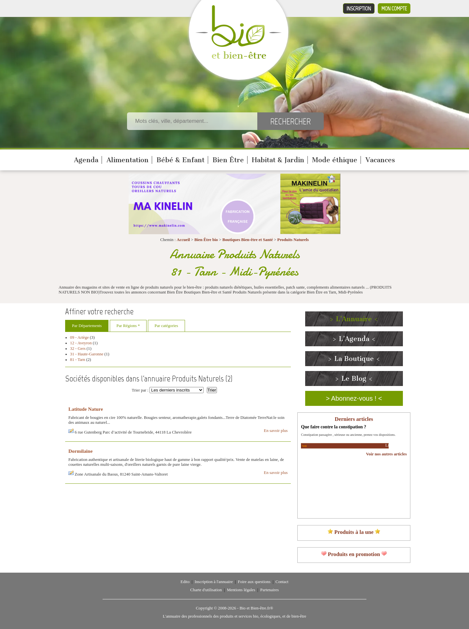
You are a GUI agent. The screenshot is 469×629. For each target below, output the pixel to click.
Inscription (359, 8)
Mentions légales (241, 590)
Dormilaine (80, 451)
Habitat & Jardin (278, 160)
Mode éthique (334, 160)
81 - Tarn (77, 359)
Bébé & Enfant (180, 160)
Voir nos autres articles (386, 454)
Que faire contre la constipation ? (333, 426)
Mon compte (394, 8)
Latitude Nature (85, 409)
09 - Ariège (79, 337)
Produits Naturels (293, 239)
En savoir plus (276, 430)
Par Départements (87, 325)
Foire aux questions (254, 581)
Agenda (86, 160)
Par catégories (166, 325)
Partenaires (269, 590)
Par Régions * (128, 325)
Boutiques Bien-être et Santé (247, 239)
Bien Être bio (206, 239)
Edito (185, 581)
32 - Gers (78, 348)
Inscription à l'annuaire (213, 581)
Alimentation (128, 160)
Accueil (183, 239)
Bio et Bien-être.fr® (256, 608)
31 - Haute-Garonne (86, 354)
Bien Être (228, 160)
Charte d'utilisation (206, 590)
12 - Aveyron (81, 343)
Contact (282, 581)
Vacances (380, 160)
